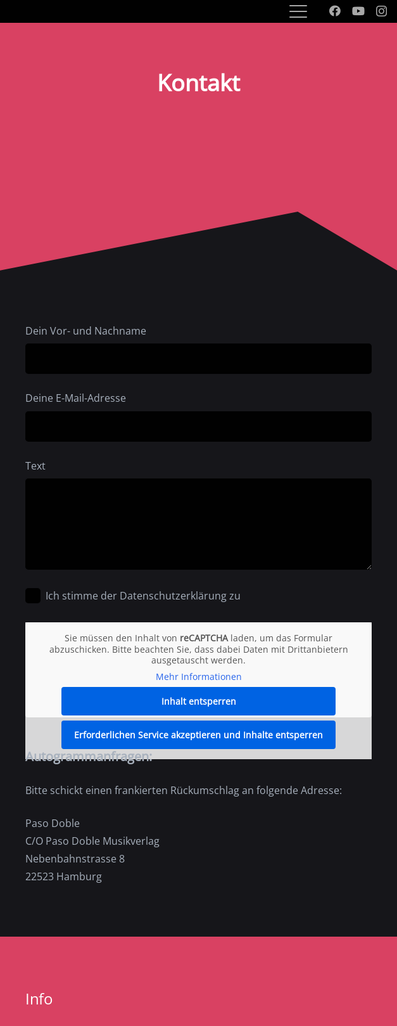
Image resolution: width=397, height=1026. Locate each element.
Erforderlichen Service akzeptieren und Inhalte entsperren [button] (198, 735)
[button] (298, 11)
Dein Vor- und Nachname (198, 349)
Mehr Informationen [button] (199, 676)
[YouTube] (358, 10)
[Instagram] (381, 11)
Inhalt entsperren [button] (198, 701)
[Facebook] (335, 10)
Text (198, 514)
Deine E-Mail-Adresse (198, 416)
